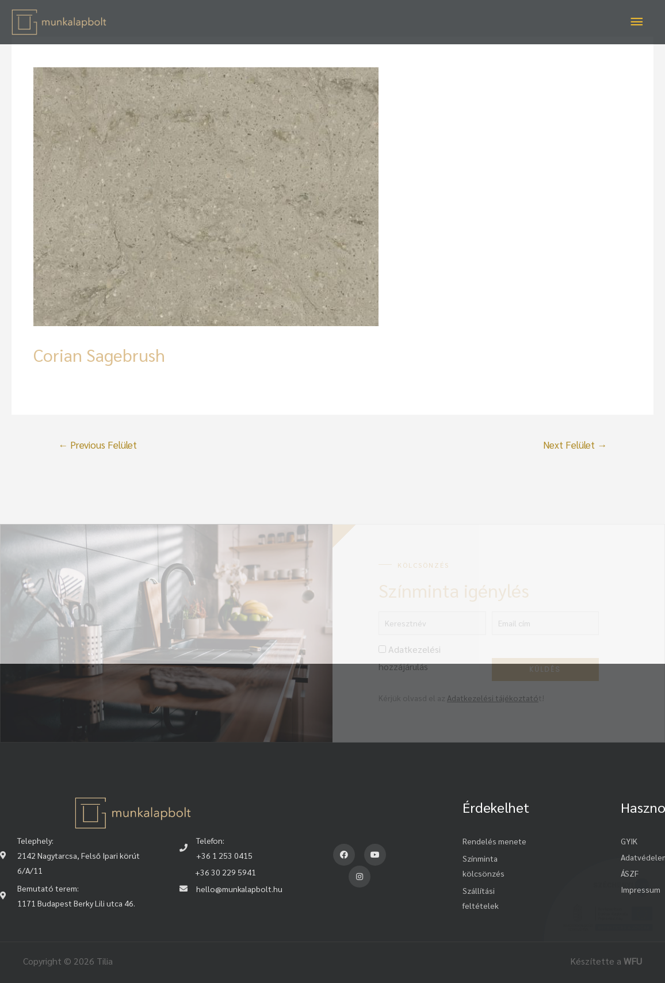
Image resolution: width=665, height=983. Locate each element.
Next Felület (575, 444)
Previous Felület (97, 444)
